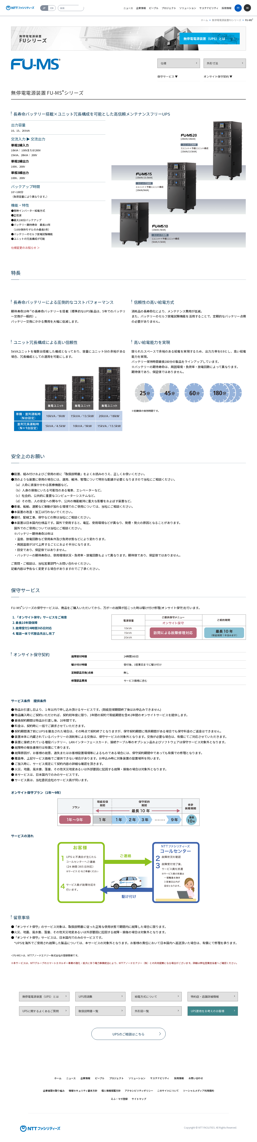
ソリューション (187, 8)
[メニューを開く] (247, 7)
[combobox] (71, 8)
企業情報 (141, 8)
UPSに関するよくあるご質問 (40, 1011)
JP (44, 8)
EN (51, 8)
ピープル (153, 8)
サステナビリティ (208, 8)
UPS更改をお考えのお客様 (207, 1011)
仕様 (163, 63)
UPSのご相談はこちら (128, 1034)
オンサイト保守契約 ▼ (218, 76)
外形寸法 (212, 63)
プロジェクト (169, 8)
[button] (71, 1078)
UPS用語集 (85, 997)
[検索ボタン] (81, 6)
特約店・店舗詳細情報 (205, 997)
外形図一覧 (142, 1011)
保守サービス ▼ (167, 76)
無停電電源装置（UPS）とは (40, 997)
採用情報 (226, 8)
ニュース (128, 8)
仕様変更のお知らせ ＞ (25, 248)
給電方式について (146, 997)
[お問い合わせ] (238, 8)
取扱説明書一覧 (88, 1011)
